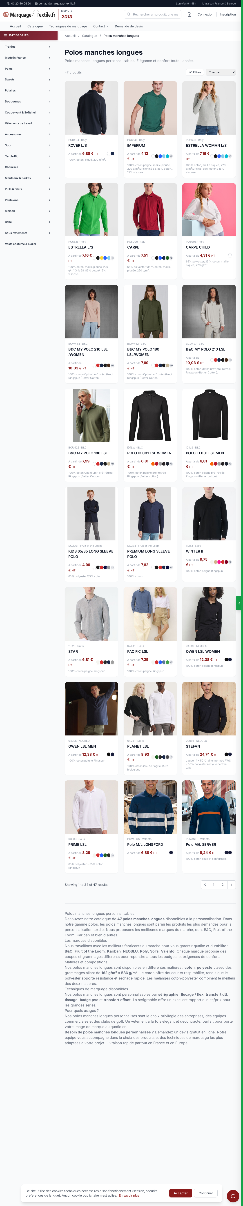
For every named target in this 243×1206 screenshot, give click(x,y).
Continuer (206, 1193)
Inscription (228, 14)
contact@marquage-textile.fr (55, 3)
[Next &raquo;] (231, 884)
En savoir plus (129, 1195)
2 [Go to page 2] (223, 884)
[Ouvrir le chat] (233, 1196)
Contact (101, 26)
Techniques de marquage (68, 26)
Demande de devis (129, 26)
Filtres (195, 72)
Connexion (205, 14)
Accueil (15, 26)
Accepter (181, 1193)
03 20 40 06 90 (19, 3)
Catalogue (35, 26)
